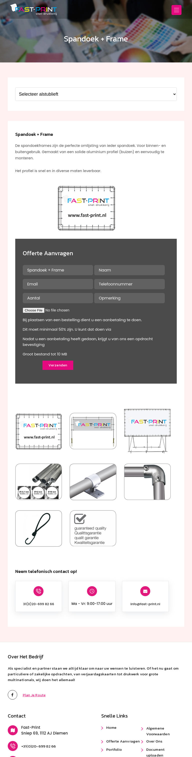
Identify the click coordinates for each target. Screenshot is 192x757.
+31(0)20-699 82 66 (38, 746)
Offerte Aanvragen (123, 741)
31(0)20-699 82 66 (38, 604)
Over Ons (154, 741)
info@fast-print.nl (145, 604)
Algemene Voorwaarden (158, 731)
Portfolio (114, 749)
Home (111, 727)
